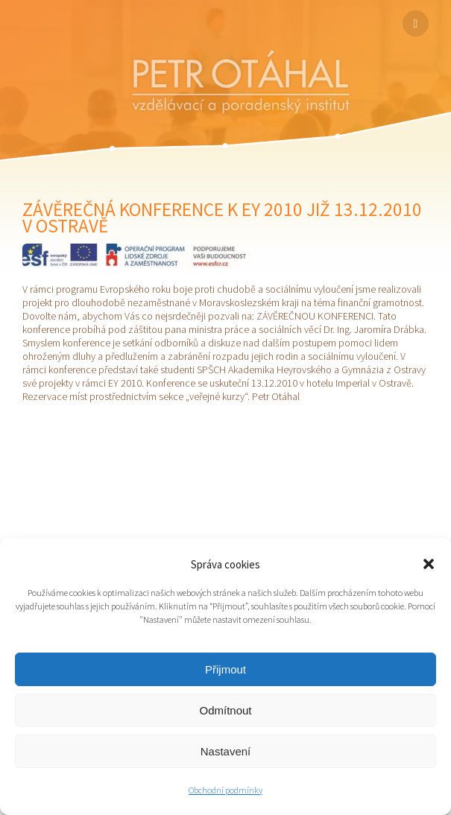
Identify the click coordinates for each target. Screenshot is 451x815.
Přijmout (225, 669)
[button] (428, 563)
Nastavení (226, 751)
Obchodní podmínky (225, 790)
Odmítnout (225, 710)
